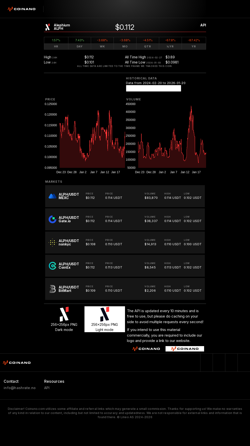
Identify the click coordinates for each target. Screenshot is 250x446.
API (203, 25)
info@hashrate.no (20, 388)
